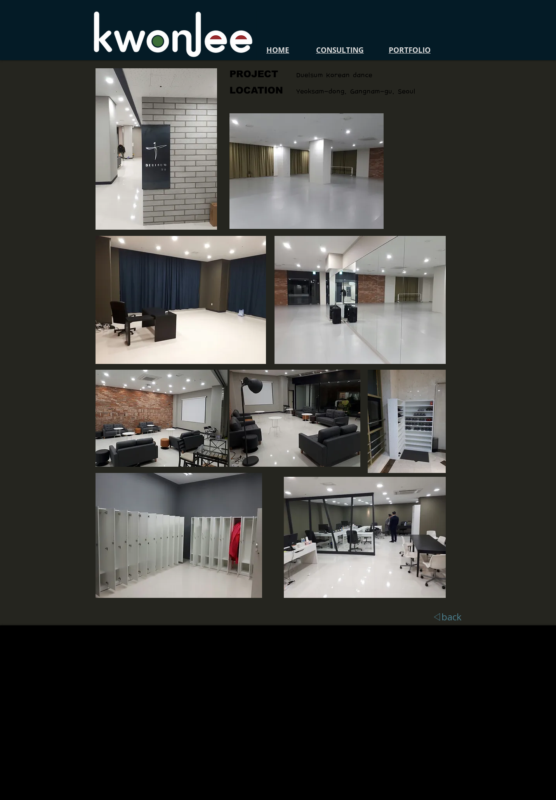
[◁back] (446, 617)
